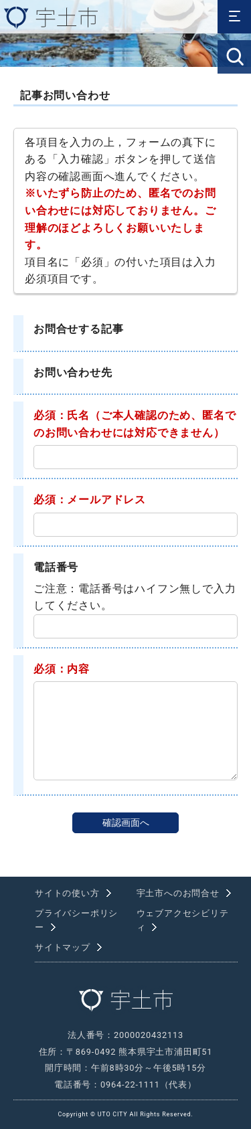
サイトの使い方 (67, 893)
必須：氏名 (61, 415)
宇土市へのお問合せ (178, 893)
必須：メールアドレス (89, 499)
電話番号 (55, 567)
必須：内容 (61, 669)
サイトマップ (62, 947)
